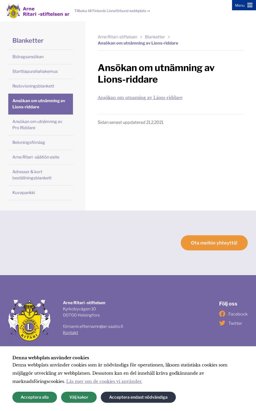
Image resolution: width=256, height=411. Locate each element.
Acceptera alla (35, 397)
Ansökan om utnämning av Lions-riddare (38, 103)
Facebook (233, 314)
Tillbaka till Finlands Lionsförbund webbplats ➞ (112, 10)
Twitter (230, 323)
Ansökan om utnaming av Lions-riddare (140, 97)
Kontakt (70, 332)
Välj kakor (78, 397)
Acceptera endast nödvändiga (138, 397)
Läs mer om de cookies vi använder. (104, 381)
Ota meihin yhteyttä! (214, 243)
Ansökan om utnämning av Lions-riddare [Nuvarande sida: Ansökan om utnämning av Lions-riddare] (138, 43)
